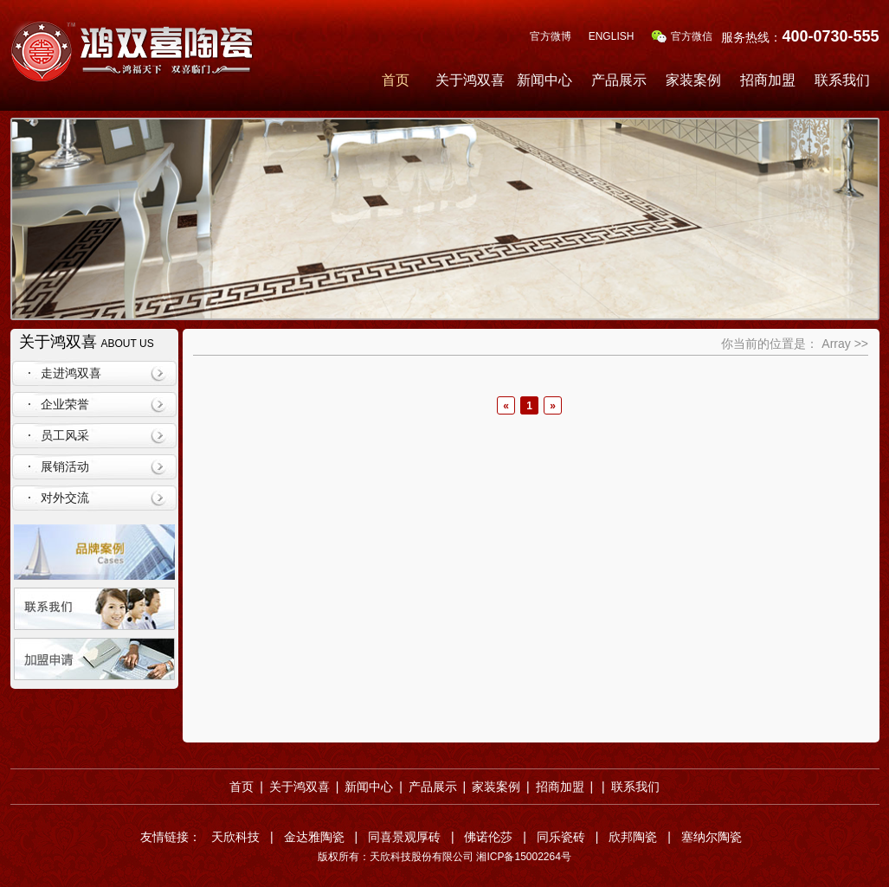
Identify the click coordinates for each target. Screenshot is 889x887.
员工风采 (65, 435)
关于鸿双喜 (470, 80)
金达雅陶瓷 (314, 837)
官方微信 (681, 36)
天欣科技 (235, 837)
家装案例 (693, 80)
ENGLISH (612, 36)
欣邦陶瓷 (633, 837)
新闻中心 (544, 80)
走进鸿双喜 (71, 373)
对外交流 (65, 498)
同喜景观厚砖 (404, 837)
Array (835, 343)
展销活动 (65, 466)
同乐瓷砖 (561, 837)
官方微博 (550, 36)
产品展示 (619, 80)
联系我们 (842, 80)
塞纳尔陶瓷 (711, 837)
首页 (395, 80)
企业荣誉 (65, 404)
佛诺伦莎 (488, 837)
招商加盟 (768, 80)
